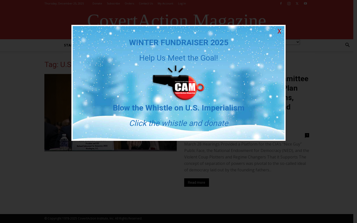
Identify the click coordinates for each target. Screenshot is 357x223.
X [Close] (279, 31)
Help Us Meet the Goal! (178, 58)
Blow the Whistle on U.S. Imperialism (178, 107)
